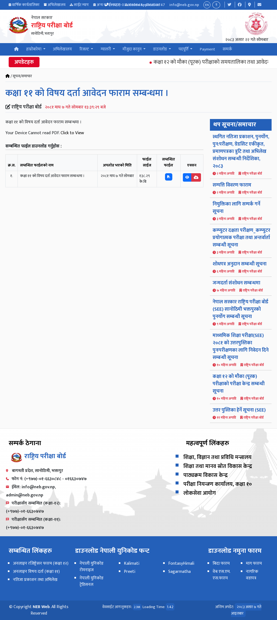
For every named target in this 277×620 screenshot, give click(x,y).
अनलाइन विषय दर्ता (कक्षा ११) (36, 571)
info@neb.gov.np (184, 5)
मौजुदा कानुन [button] (132, 49)
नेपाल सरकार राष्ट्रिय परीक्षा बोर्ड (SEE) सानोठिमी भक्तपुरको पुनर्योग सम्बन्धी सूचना (240, 309)
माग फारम (254, 563)
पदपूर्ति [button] (184, 49)
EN (207, 5)
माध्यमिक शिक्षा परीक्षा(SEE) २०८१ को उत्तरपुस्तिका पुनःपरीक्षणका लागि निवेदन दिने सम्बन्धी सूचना (241, 347)
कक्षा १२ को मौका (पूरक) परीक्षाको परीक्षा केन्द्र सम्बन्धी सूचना (239, 383)
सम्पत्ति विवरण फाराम (232, 185)
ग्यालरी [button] (106, 49)
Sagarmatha (179, 571)
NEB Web (41, 607)
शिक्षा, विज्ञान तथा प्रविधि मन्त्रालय (217, 457)
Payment (207, 49)
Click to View (72, 133)
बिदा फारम (221, 563)
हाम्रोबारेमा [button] (34, 49)
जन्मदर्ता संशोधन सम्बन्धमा (236, 283)
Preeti (129, 571)
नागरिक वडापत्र (252, 575)
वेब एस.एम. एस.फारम (221, 575)
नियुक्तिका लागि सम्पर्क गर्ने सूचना (236, 208)
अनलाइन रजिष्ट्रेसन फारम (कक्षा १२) (40, 563)
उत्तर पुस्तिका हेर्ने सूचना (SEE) (239, 410)
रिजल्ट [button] (85, 49)
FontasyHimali (181, 563)
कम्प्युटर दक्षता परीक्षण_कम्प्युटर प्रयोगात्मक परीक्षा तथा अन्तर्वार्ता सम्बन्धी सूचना (241, 237)
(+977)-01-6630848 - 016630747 (137, 5)
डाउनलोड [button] (160, 49)
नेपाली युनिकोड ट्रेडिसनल (91, 581)
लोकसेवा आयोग (199, 493)
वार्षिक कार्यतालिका (25, 5)
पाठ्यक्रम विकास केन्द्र (205, 475)
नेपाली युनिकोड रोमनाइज (91, 567)
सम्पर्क (227, 49)
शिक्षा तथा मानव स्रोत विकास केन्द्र (217, 466)
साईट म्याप (81, 5)
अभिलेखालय (56, 5)
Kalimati (131, 563)
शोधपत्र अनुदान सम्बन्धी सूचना (239, 264)
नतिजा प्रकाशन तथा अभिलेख (35, 579)
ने (216, 5)
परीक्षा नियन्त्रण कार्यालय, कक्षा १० (217, 484)
